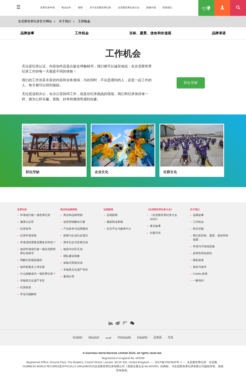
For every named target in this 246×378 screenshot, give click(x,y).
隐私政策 (198, 260)
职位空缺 (191, 82)
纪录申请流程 (28, 235)
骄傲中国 (151, 7)
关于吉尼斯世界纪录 (100, 7)
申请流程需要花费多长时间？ (38, 242)
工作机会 (82, 33)
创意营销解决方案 (74, 222)
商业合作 (66, 7)
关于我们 (65, 21)
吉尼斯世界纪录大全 (128, 7)
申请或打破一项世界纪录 (35, 215)
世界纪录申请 (47, 7)
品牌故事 (27, 33)
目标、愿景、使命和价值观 (150, 33)
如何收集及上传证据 (32, 267)
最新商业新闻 (115, 222)
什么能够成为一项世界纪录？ (38, 273)
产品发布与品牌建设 (75, 228)
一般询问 (198, 280)
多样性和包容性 (202, 253)
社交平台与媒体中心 (119, 228)
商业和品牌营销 (73, 215)
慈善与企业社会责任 (75, 235)
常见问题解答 (28, 294)
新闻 (80, 7)
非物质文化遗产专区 (32, 280)
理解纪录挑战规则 (31, 260)
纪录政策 (25, 287)
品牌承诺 (219, 33)
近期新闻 (112, 215)
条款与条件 (200, 267)
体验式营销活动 (73, 262)
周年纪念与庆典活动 (75, 242)
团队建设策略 (71, 256)
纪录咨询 (25, 228)
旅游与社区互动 (73, 249)
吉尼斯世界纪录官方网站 (35, 21)
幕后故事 (155, 226)
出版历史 (155, 232)
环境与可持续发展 (204, 246)
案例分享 (68, 276)
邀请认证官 (27, 222)
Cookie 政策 (200, 273)
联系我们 (167, 7)
